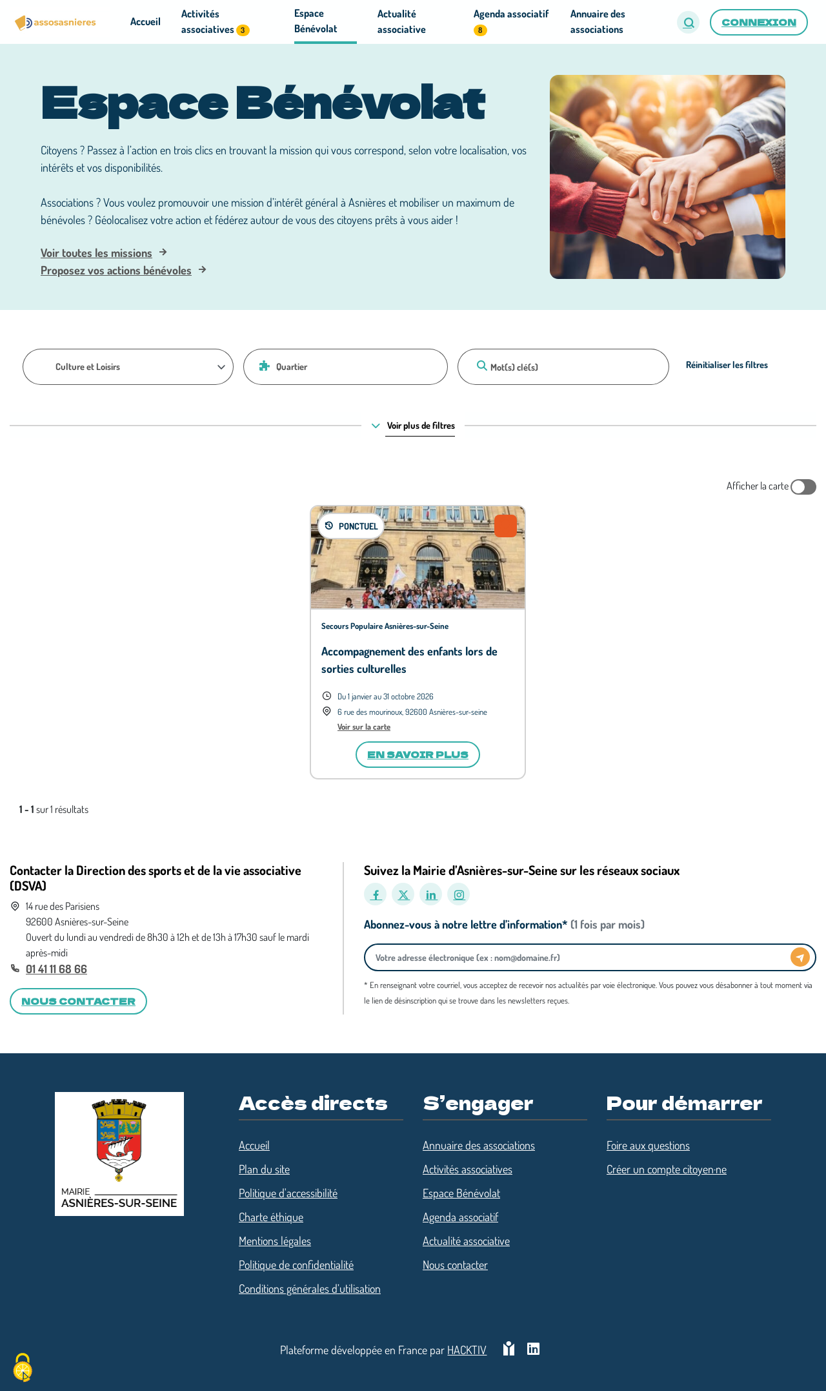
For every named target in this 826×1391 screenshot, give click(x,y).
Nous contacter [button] (78, 1000)
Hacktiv (467, 1350)
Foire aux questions (648, 1145)
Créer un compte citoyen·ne (667, 1169)
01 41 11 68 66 (56, 969)
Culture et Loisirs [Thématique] (87, 366)
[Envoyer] (800, 957)
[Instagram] (458, 894)
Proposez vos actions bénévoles (116, 270)
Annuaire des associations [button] (597, 21)
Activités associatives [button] (215, 21)
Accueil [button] (145, 21)
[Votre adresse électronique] (580, 957)
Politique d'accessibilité (288, 1193)
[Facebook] (375, 894)
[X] (403, 894)
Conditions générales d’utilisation (310, 1288)
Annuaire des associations (479, 1145)
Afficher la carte (771, 487)
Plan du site (264, 1169)
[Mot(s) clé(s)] (563, 367)
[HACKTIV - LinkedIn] (533, 1350)
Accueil (254, 1145)
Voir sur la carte (363, 726)
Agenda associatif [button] (511, 21)
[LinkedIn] (430, 894)
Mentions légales (275, 1240)
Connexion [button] (758, 21)
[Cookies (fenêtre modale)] (22, 1368)
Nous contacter (455, 1264)
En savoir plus (417, 754)
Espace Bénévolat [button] (315, 20)
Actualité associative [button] (402, 21)
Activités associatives (467, 1169)
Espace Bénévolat (461, 1193)
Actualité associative (466, 1240)
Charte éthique (271, 1217)
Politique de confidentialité (296, 1264)
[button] (688, 22)
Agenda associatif (460, 1217)
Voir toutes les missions (96, 252)
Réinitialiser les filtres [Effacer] (727, 364)
